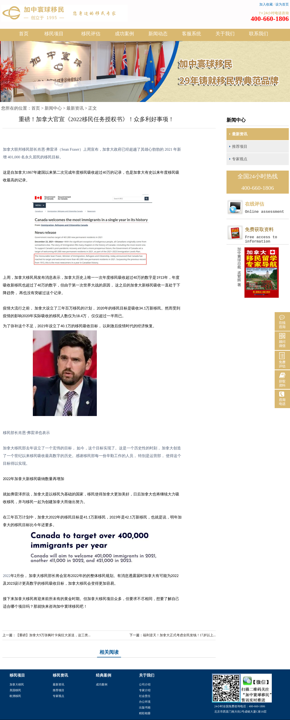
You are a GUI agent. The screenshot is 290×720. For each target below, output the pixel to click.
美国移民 (15, 690)
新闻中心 (53, 108)
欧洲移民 (15, 696)
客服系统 (191, 33)
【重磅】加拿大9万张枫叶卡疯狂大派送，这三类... (53, 635)
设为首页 (282, 4)
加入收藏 (266, 4)
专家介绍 (145, 690)
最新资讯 (75, 108)
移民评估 (90, 35)
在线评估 (267, 207)
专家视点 (239, 159)
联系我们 (258, 33)
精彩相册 (145, 713)
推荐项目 (239, 146)
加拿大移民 (17, 684)
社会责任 (145, 696)
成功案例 (124, 35)
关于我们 (225, 35)
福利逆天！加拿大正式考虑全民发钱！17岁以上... (179, 635)
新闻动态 (158, 35)
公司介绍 (145, 684)
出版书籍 (145, 707)
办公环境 (145, 701)
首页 (24, 33)
